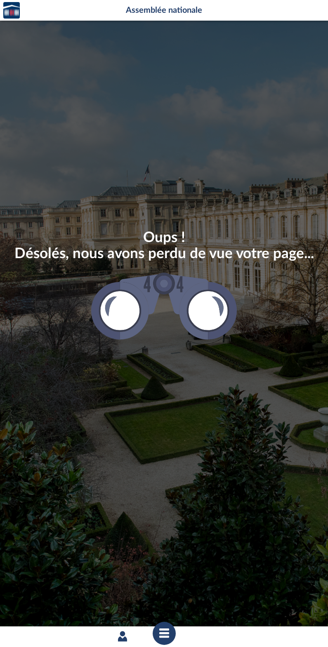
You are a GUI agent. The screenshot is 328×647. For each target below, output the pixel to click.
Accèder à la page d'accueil (11, 10)
